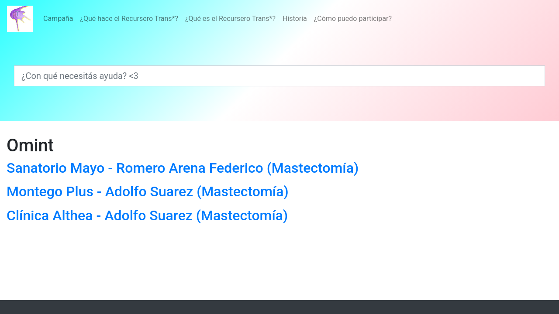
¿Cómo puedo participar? (353, 18)
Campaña (58, 18)
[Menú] (217, 18)
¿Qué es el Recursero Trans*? (230, 18)
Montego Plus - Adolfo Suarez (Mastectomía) (148, 191)
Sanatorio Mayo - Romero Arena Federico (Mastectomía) (183, 168)
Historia (295, 18)
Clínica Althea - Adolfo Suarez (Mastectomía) (147, 215)
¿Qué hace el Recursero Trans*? (129, 18)
